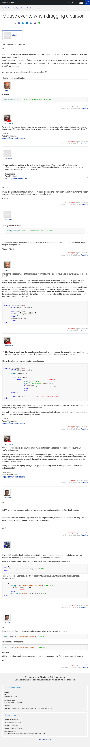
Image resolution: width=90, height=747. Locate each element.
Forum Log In (72, 3)
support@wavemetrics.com (13, 138)
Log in (67, 106)
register (73, 106)
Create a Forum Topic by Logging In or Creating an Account (21, 8)
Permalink (84, 108)
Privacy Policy (45, 739)
